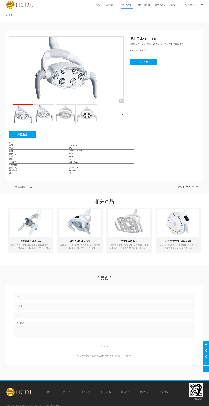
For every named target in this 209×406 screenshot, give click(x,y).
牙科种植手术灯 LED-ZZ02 (178, 241)
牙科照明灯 (86, 391)
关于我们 (67, 391)
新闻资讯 (125, 391)
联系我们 (163, 391)
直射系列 (143, 50)
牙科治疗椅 (106, 391)
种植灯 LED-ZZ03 (129, 241)
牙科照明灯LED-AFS (80, 241)
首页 (48, 391)
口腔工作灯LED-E (183, 187)
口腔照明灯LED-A (25, 187)
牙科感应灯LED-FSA (31, 241)
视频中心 (144, 391)
